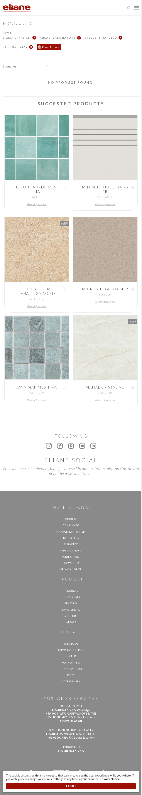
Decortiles (71, 537)
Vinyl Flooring (70, 550)
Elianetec (71, 544)
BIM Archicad (71, 609)
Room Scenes (71, 597)
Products (71, 590)
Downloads (71, 525)
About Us (71, 519)
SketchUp (71, 616)
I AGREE (71, 786)
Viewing (7, 32)
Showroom (71, 563)
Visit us (71, 656)
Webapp (71, 622)
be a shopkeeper (71, 668)
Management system (70, 531)
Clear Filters (50, 46)
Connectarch (71, 556)
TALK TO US (71, 643)
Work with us (71, 662)
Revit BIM (71, 603)
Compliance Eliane (71, 650)
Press (71, 675)
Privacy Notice (71, 569)
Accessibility (71, 681)
